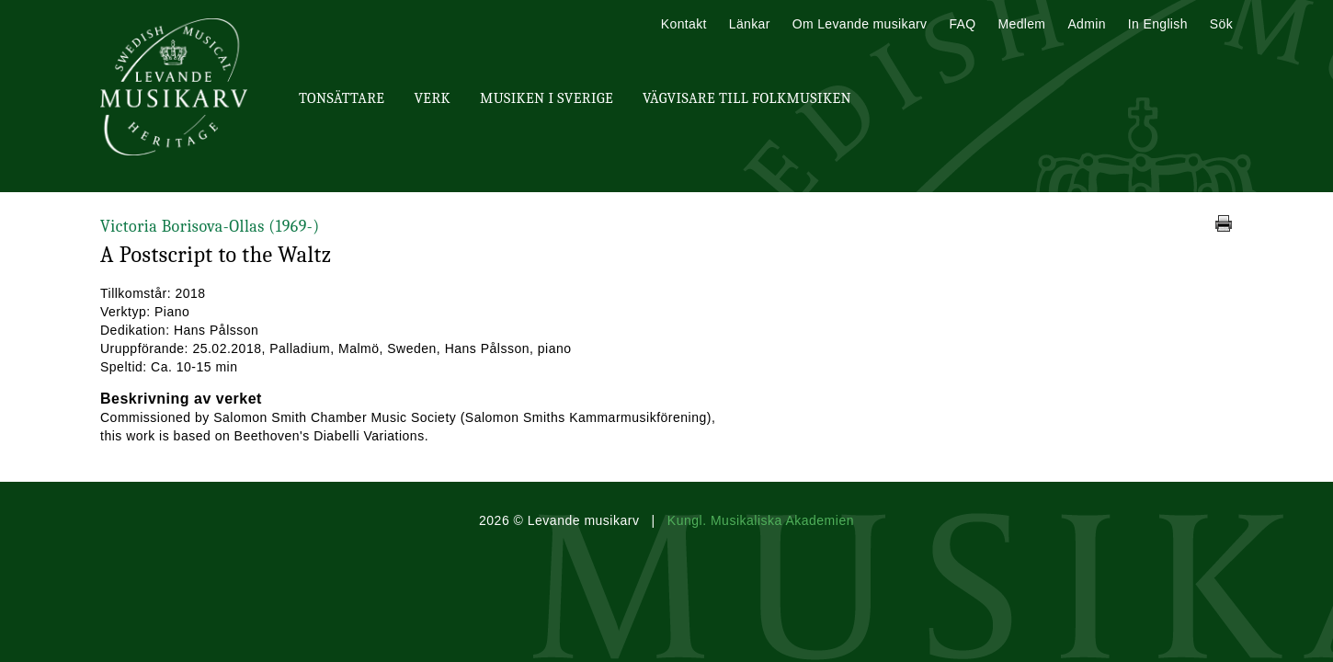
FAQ (962, 24)
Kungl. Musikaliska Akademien (760, 520)
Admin (1086, 24)
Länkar (749, 24)
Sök (1221, 24)
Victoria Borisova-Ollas (210, 226)
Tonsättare (341, 98)
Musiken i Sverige (546, 98)
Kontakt (684, 24)
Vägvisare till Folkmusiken (747, 98)
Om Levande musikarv (860, 24)
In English (1158, 24)
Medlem (1021, 24)
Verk (432, 98)
